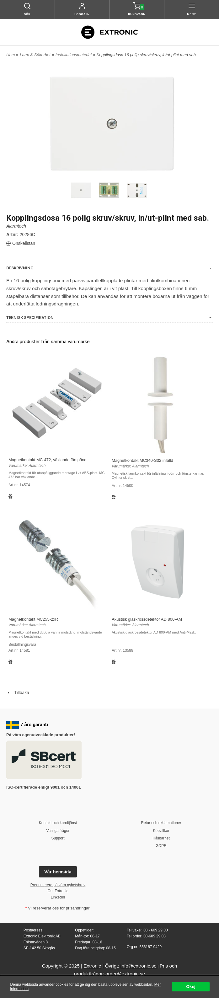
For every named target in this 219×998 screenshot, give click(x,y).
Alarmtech (16, 226)
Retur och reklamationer (161, 823)
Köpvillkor (161, 830)
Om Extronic (57, 891)
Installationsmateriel (74, 54)
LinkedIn (58, 897)
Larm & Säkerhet (35, 54)
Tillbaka (17, 692)
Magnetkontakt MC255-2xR (33, 619)
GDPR (161, 846)
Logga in (81, 14)
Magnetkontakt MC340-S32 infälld (142, 460)
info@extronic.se (138, 965)
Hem (10, 54)
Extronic (92, 965)
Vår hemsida (58, 871)
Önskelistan (20, 243)
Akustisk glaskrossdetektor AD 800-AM (147, 619)
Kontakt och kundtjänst (58, 823)
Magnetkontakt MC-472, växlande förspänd (47, 459)
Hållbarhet (161, 838)
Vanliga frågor (58, 830)
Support (57, 838)
